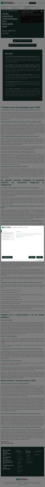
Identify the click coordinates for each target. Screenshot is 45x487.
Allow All (39, 257)
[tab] (7, 231)
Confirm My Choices (7, 257)
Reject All (32, 257)
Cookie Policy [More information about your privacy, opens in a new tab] (18, 236)
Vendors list (23, 236)
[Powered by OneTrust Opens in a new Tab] (38, 260)
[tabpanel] (29, 234)
